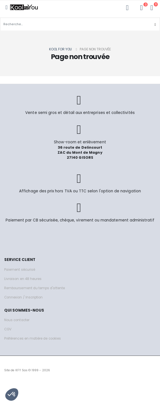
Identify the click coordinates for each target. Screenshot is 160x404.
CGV (8, 329)
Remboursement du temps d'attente (34, 288)
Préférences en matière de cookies (32, 338)
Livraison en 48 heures (23, 279)
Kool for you (60, 49)
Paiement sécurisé (19, 269)
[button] (151, 7)
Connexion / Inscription (23, 297)
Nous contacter (16, 320)
